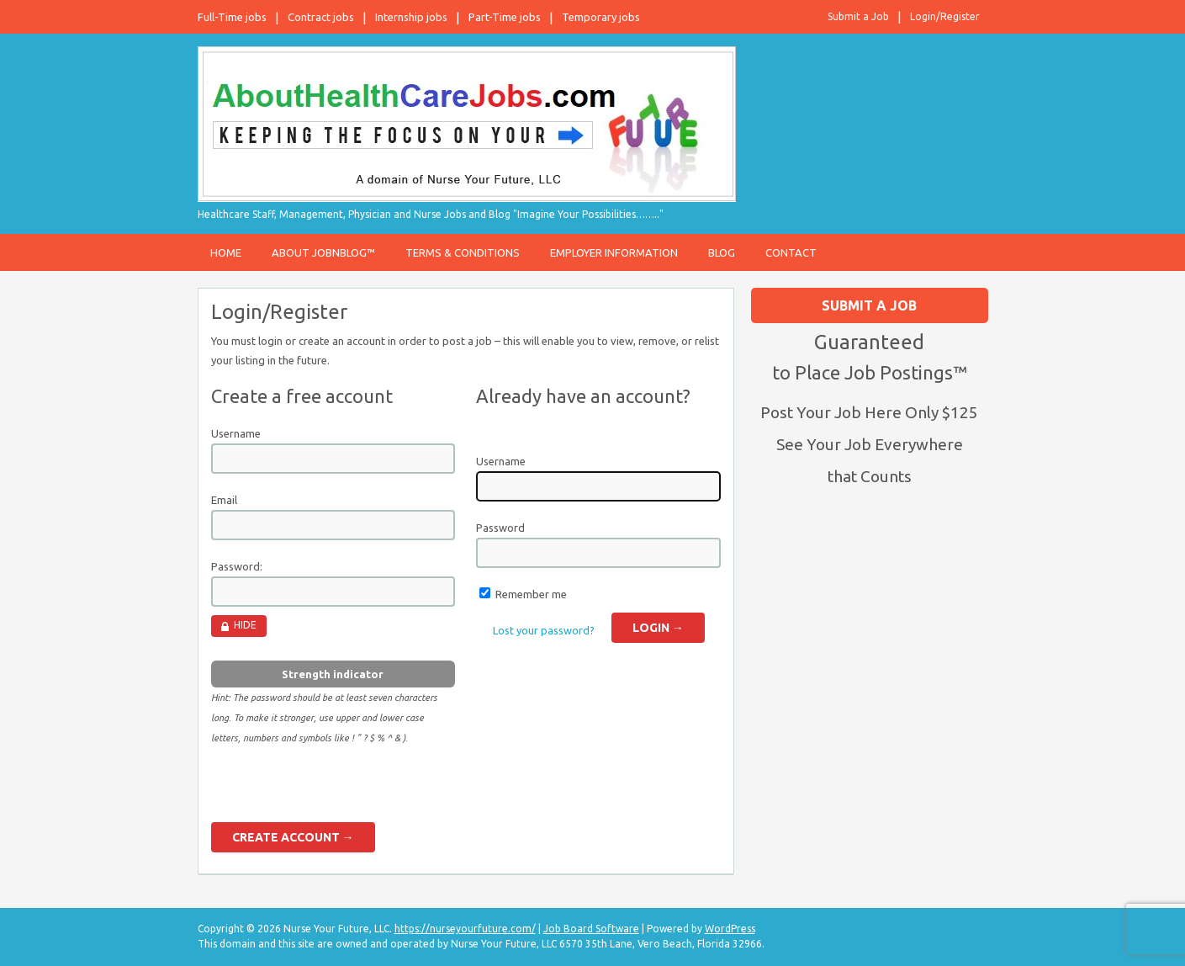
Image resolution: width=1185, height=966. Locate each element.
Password (500, 527)
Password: (236, 566)
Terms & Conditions (462, 252)
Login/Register (945, 16)
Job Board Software (591, 928)
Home (225, 252)
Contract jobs (321, 17)
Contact (791, 252)
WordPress (730, 928)
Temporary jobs (601, 17)
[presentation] (339, 789)
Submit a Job (858, 16)
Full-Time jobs (232, 17)
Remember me (531, 594)
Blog (721, 252)
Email (224, 500)
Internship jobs (411, 17)
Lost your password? (544, 630)
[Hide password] (239, 626)
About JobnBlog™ (323, 252)
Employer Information (614, 252)
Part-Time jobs (504, 17)
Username (236, 433)
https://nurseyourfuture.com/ (465, 928)
